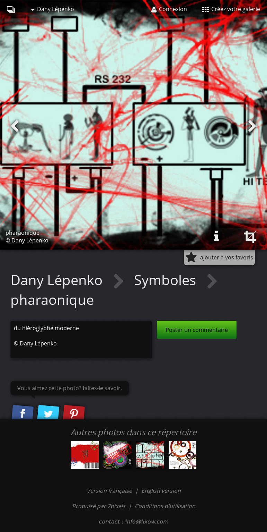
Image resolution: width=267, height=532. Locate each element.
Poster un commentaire (197, 330)
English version (161, 491)
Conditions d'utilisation (165, 506)
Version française (110, 491)
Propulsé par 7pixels (98, 506)
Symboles (166, 279)
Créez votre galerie (231, 9)
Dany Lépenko (52, 9)
